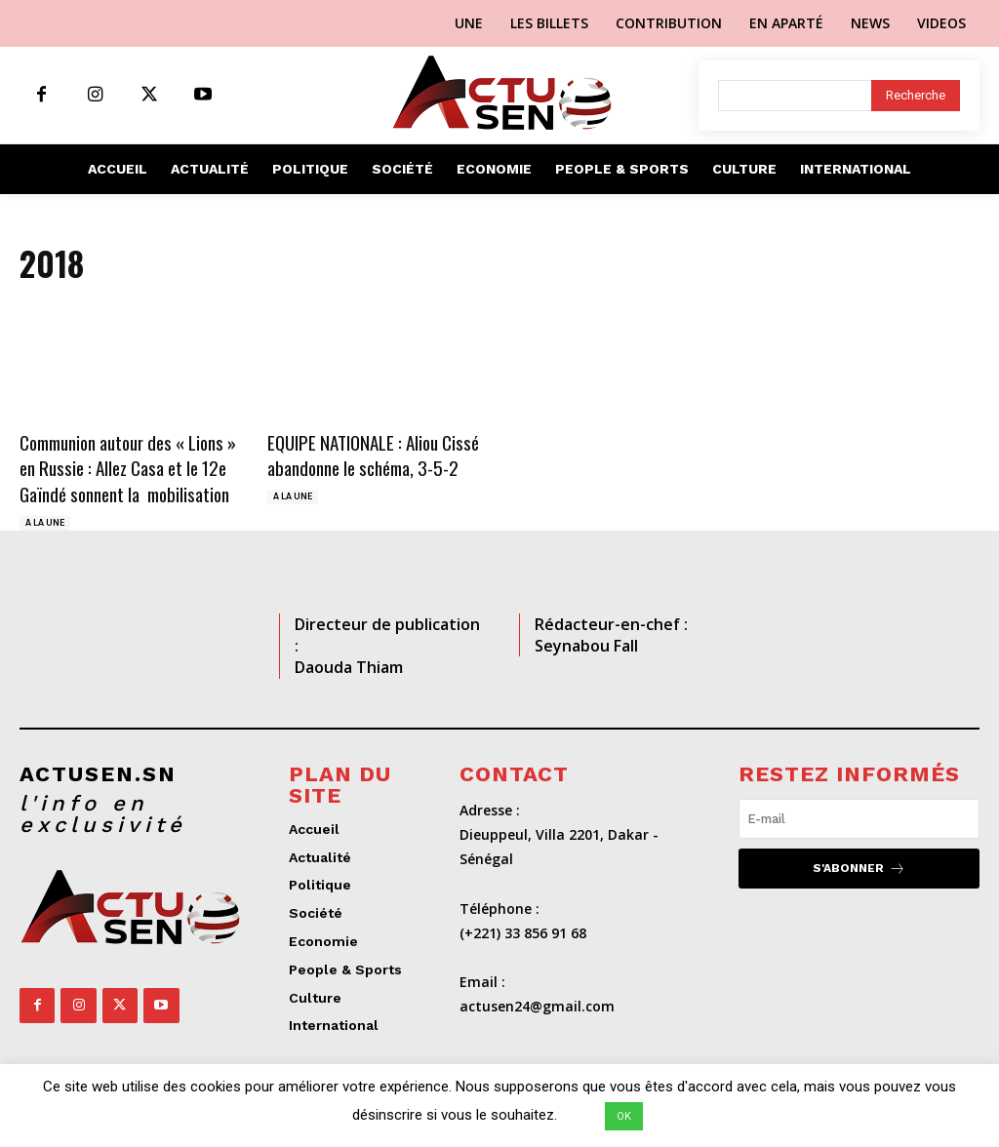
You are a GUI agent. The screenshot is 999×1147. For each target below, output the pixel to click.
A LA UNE (44, 523)
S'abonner (859, 868)
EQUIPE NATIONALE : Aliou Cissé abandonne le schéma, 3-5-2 (373, 455)
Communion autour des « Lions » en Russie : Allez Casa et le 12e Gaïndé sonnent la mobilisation (128, 467)
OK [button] (624, 1116)
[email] (859, 819)
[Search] (915, 95)
